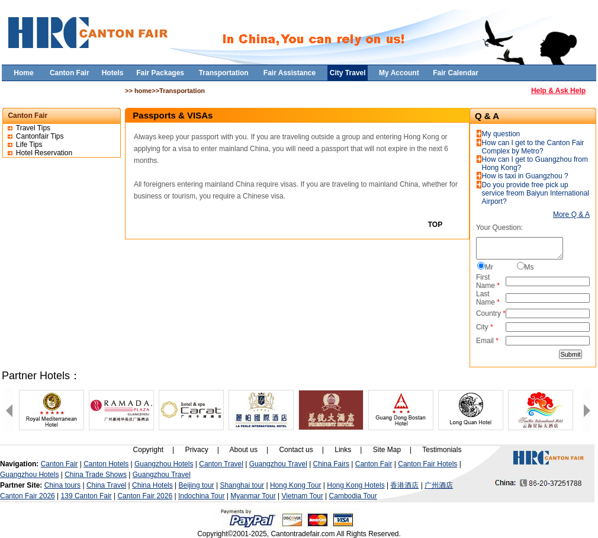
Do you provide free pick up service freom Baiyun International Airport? (535, 193)
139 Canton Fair (86, 496)
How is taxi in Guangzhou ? (525, 176)
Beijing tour (196, 485)
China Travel (106, 485)
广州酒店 (439, 485)
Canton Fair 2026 (27, 496)
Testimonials (441, 450)
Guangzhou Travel (278, 464)
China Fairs (331, 464)
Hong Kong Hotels (355, 485)
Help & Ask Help (558, 91)
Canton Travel (221, 464)
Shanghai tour (242, 485)
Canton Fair (59, 464)
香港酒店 (404, 485)
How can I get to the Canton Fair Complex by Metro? (533, 147)
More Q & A (571, 214)
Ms (529, 267)
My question (501, 134)
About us (244, 450)
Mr (489, 267)
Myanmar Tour (252, 496)
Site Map (387, 450)
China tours (62, 485)
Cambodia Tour (353, 496)
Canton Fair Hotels (427, 464)
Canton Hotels (105, 464)
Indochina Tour (201, 496)
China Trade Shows (96, 474)
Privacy (196, 450)
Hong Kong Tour (295, 485)
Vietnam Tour (302, 496)
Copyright (148, 450)
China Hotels (152, 485)
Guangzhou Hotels (163, 464)
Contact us (296, 450)
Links (343, 450)
